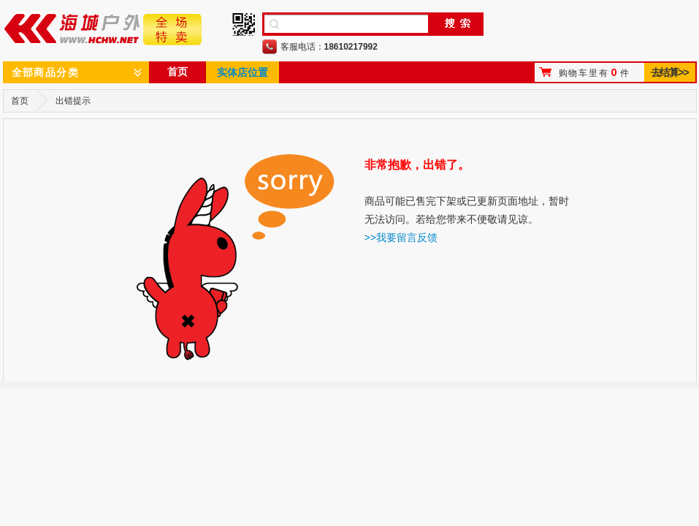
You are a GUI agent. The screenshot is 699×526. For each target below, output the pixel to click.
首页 (177, 71)
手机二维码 (243, 24)
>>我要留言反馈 (401, 237)
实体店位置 (242, 72)
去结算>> (669, 72)
